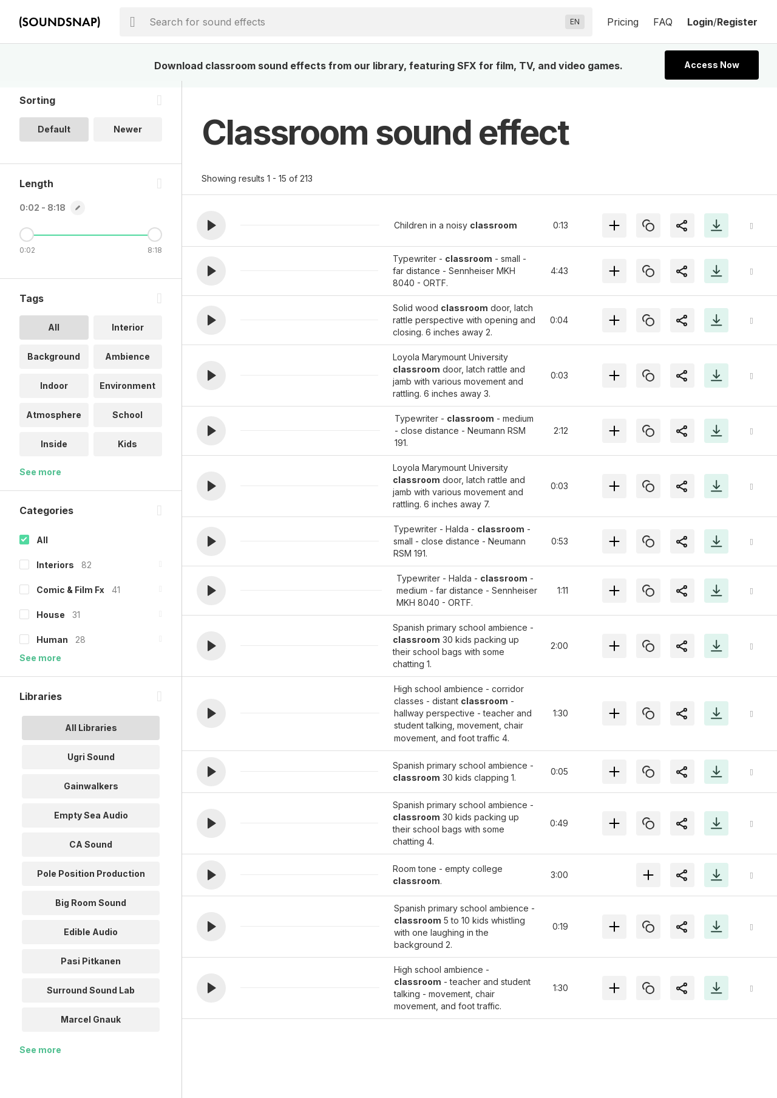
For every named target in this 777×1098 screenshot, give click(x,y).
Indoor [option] (54, 392)
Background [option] (53, 363)
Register (737, 22)
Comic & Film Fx (70, 596)
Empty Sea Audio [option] (91, 822)
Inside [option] (54, 450)
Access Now (711, 65)
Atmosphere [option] (53, 421)
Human (52, 646)
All (42, 546)
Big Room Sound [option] (90, 909)
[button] (211, 225)
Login (700, 22)
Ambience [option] (127, 363)
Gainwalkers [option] (91, 792)
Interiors (55, 571)
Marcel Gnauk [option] (91, 1026)
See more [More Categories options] (40, 664)
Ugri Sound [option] (91, 763)
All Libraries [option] (91, 734)
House (50, 621)
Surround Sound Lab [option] (91, 997)
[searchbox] (354, 22)
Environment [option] (127, 392)
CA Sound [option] (90, 851)
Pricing (623, 22)
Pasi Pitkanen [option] (91, 967)
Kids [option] (127, 450)
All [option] (53, 334)
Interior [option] (128, 334)
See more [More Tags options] (40, 478)
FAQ (663, 22)
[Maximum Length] (155, 241)
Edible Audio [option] (91, 938)
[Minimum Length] (26, 241)
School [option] (127, 421)
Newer (128, 136)
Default (54, 136)
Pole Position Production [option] (91, 880)
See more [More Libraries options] (40, 1056)
